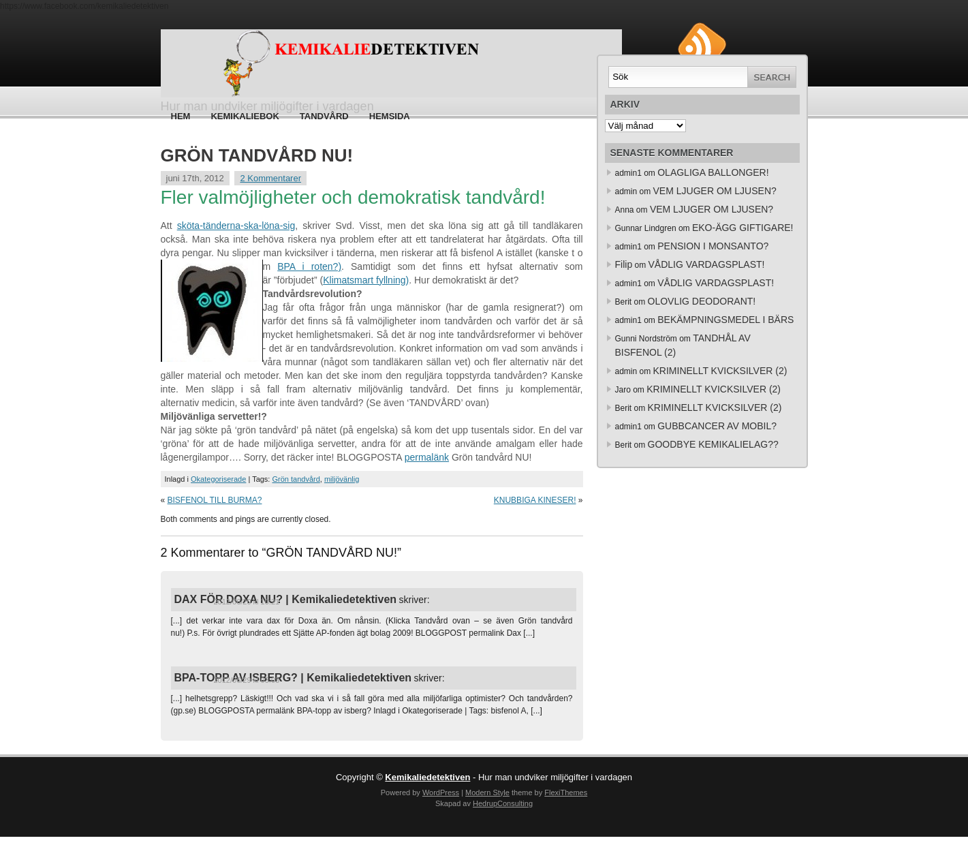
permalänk (427, 457)
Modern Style (487, 792)
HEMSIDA (389, 116)
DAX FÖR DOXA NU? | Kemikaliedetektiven (285, 599)
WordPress (440, 792)
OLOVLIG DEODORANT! (702, 301)
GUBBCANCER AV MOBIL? (717, 425)
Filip (624, 264)
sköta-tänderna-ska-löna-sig (236, 225)
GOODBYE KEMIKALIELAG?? (713, 444)
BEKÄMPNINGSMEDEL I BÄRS (725, 319)
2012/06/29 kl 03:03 (247, 680)
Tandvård (324, 116)
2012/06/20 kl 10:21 (247, 602)
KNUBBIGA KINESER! (535, 500)
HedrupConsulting (503, 803)
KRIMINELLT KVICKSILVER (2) (720, 370)
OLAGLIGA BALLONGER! (712, 172)
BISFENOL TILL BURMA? (215, 500)
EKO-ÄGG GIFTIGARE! (743, 227)
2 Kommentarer (270, 178)
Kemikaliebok (244, 116)
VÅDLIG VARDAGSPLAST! (707, 264)
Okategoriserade (218, 479)
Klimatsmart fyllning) (366, 280)
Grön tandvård (295, 479)
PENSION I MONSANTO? (712, 246)
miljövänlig (341, 479)
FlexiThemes (565, 792)
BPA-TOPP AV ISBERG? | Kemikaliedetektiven (293, 677)
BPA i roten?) (309, 266)
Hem (181, 116)
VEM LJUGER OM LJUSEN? (715, 190)
